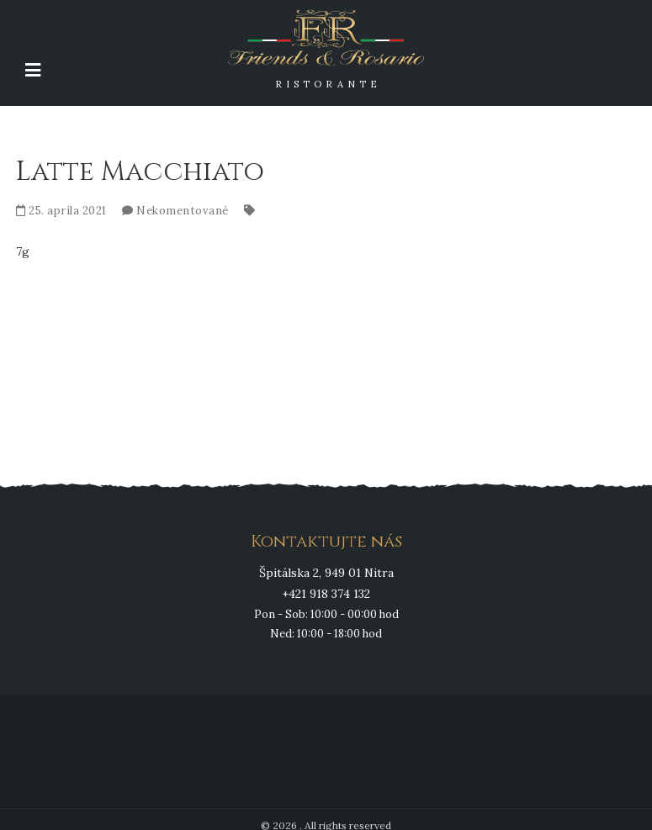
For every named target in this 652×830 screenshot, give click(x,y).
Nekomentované (182, 211)
